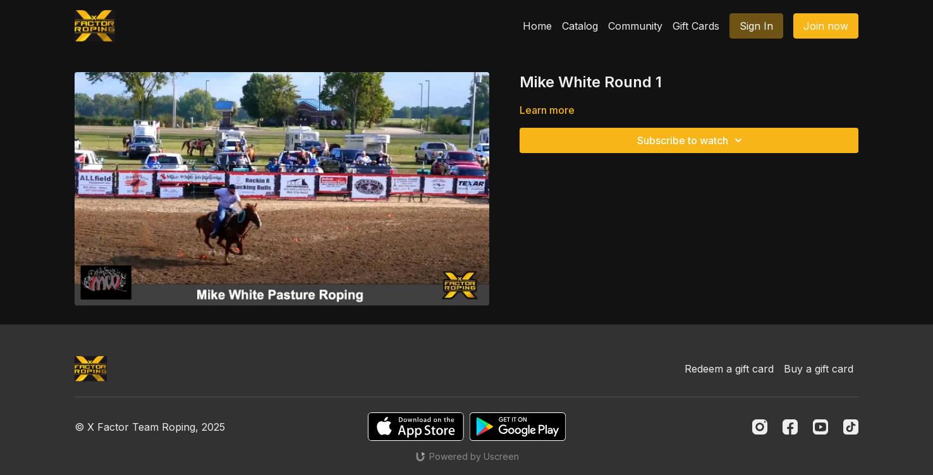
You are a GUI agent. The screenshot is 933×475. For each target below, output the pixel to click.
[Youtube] (820, 427)
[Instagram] (759, 427)
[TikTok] (850, 427)
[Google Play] (517, 426)
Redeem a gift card (729, 368)
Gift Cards (696, 26)
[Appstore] (415, 426)
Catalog (580, 26)
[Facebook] (790, 427)
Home (537, 26)
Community (635, 26)
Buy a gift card (818, 368)
